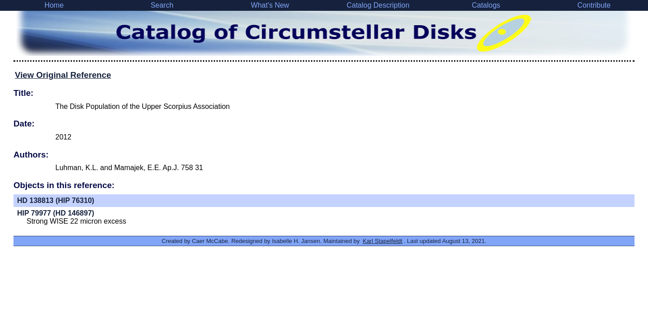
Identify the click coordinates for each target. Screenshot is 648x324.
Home (54, 5)
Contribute (594, 5)
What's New (270, 5)
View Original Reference (63, 75)
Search (162, 5)
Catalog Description (378, 5)
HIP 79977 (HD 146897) (55, 213)
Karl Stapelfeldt (382, 241)
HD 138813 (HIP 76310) (55, 200)
